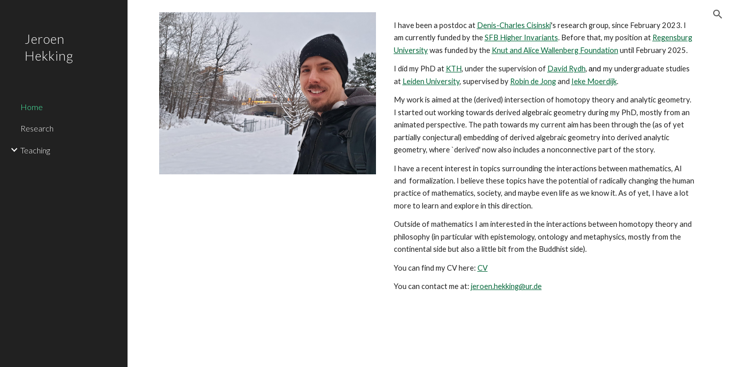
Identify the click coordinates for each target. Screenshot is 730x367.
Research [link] (37, 128)
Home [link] (31, 107)
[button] (718, 14)
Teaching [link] (35, 150)
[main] (544, 156)
